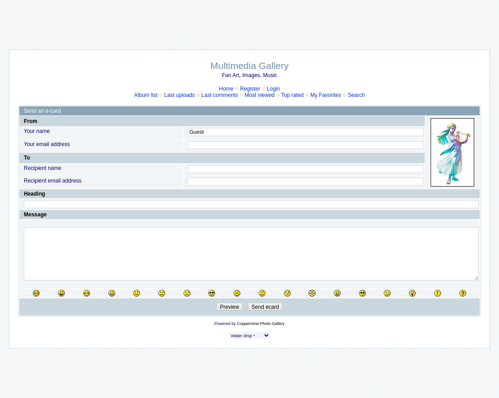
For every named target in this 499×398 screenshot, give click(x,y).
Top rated (292, 95)
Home (226, 89)
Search (356, 95)
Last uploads (179, 95)
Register (250, 89)
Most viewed (260, 95)
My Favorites (326, 95)
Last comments (220, 95)
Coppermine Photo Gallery (260, 323)
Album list (145, 95)
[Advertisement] (250, 20)
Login (273, 89)
